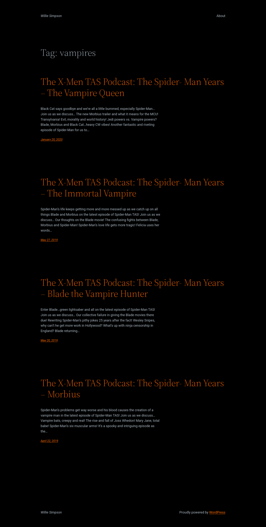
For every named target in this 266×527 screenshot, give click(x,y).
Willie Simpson (51, 16)
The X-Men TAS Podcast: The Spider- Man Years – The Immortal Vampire (132, 187)
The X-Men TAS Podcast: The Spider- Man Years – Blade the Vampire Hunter (132, 288)
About (220, 16)
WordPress (217, 512)
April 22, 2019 (49, 441)
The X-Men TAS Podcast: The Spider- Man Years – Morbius (132, 388)
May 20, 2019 (49, 340)
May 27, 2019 (49, 240)
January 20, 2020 (52, 139)
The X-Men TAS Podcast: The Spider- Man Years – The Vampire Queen (132, 87)
